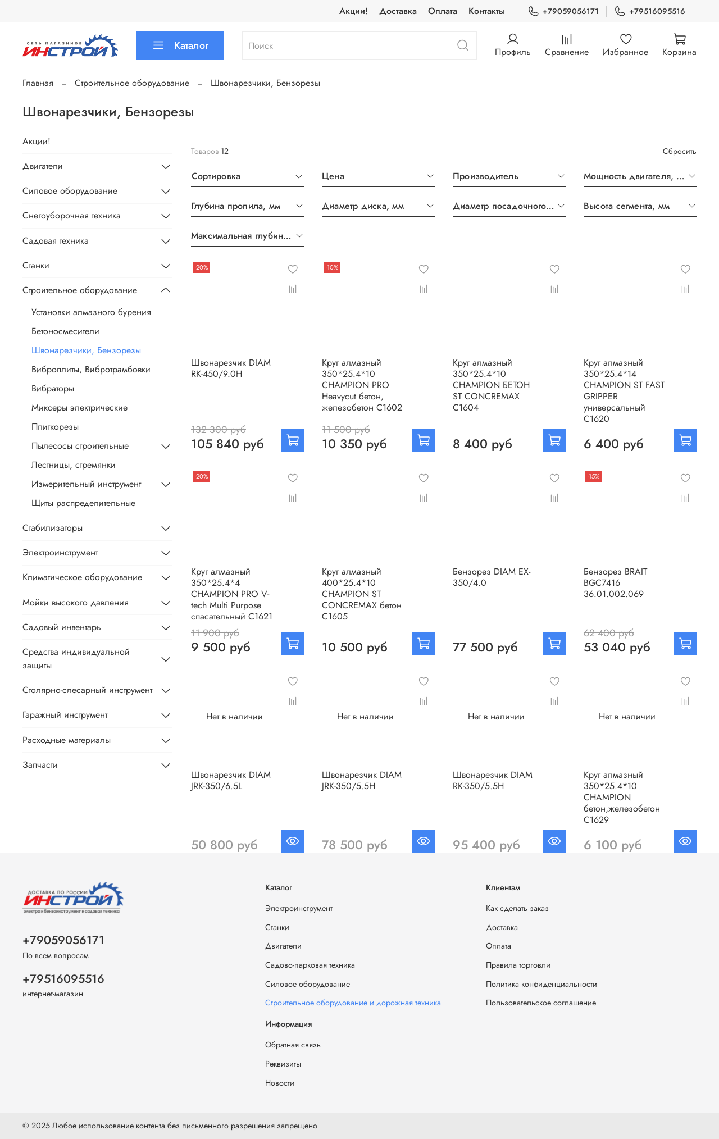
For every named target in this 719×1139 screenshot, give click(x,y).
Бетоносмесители (65, 331)
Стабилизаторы (52, 527)
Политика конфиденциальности (541, 984)
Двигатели (42, 166)
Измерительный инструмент (86, 483)
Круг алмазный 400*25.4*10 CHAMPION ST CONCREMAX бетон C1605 (362, 594)
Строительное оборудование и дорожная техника (353, 1002)
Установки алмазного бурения (91, 312)
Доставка (398, 10)
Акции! (353, 10)
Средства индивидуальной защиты (76, 658)
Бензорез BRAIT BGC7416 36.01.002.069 (615, 582)
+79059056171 (563, 11)
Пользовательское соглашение (541, 1002)
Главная (37, 82)
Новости (279, 1082)
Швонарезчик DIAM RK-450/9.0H (231, 368)
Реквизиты (283, 1063)
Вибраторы (52, 388)
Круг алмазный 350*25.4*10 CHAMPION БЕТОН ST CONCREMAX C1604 (491, 385)
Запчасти (40, 764)
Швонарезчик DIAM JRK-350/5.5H (362, 780)
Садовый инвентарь (61, 627)
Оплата (442, 10)
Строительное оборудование (132, 82)
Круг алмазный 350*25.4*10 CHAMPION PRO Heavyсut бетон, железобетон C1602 (362, 385)
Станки (35, 265)
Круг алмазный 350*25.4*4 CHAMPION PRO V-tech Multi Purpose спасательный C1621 (231, 594)
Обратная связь (293, 1044)
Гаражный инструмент (64, 714)
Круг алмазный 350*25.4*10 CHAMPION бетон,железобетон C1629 (622, 797)
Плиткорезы (55, 426)
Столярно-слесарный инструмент (87, 690)
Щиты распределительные (83, 502)
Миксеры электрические (79, 407)
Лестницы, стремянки (73, 464)
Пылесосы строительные (80, 445)
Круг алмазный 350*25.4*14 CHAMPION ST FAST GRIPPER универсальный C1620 (624, 390)
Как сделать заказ (517, 908)
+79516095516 (649, 11)
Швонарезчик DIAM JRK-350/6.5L (231, 780)
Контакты (486, 10)
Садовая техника (55, 240)
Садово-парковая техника (310, 965)
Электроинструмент (60, 552)
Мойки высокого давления (75, 602)
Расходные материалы (66, 739)
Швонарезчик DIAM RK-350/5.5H (493, 780)
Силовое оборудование (69, 190)
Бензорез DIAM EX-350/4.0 (491, 577)
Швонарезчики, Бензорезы (86, 350)
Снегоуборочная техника (71, 215)
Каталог (180, 45)
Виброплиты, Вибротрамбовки (91, 369)
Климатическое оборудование (82, 577)
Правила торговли (518, 965)
